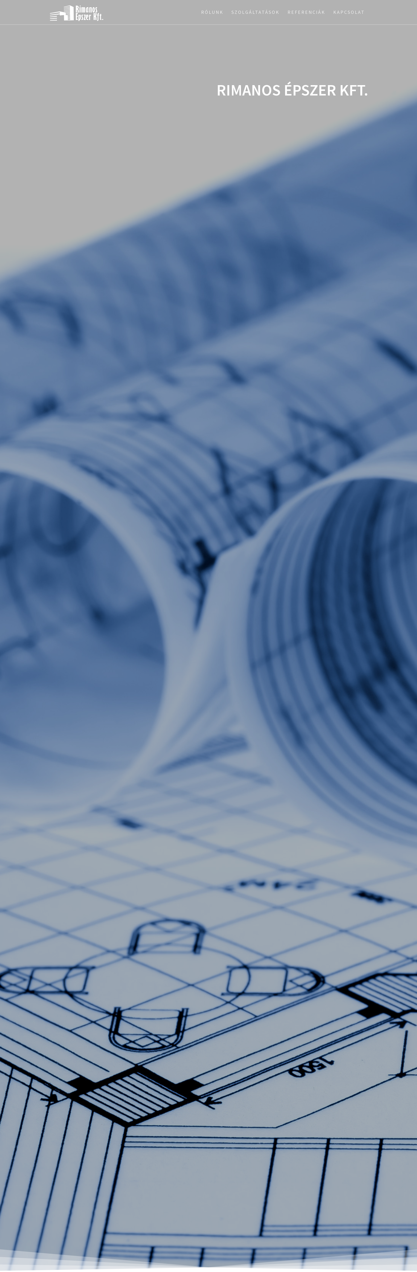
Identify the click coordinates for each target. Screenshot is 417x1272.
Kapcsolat (349, 12)
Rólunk (212, 12)
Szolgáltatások (255, 12)
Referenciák (306, 12)
